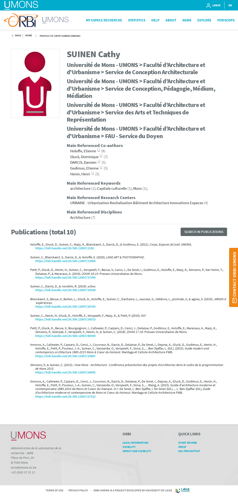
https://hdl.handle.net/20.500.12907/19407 (65, 356)
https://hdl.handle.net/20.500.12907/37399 (65, 278)
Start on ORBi (189, 442)
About (170, 20)
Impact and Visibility (138, 451)
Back (18, 35)
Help (155, 20)
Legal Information (137, 442)
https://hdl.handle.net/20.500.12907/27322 (65, 397)
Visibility (130, 447)
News (186, 20)
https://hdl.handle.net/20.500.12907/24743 (65, 307)
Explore (204, 20)
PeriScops (226, 20)
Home (28, 35)
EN (230, 5)
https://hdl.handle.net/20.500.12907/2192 (64, 248)
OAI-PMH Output (190, 451)
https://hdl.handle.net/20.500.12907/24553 (65, 319)
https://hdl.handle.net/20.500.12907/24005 (65, 372)
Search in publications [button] (203, 232)
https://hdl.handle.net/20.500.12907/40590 (65, 336)
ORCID (183, 447)
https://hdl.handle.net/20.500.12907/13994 (65, 261)
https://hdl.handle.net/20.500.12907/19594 (65, 290)
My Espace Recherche (104, 20)
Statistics (136, 20)
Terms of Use (54, 490)
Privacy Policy (78, 490)
